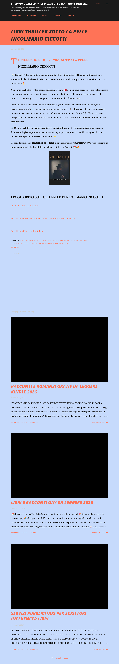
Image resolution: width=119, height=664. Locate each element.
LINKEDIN (69, 15)
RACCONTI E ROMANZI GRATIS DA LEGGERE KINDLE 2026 (54, 389)
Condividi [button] (15, 247)
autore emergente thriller (31, 240)
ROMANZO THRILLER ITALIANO (57, 243)
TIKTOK (43, 15)
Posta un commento (29, 422)
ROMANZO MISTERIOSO (19, 243)
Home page (15, 15)
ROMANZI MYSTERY (83, 240)
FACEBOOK (56, 15)
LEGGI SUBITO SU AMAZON (25, 205)
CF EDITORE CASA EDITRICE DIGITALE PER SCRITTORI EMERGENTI (49, 4)
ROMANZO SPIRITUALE (37, 243)
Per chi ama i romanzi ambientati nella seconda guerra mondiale (43, 218)
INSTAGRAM (30, 15)
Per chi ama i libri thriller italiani (27, 231)
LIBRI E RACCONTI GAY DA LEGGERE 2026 (52, 502)
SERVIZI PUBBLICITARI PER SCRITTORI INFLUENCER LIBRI (48, 616)
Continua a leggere (100, 422)
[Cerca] (98, 4)
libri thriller (48, 240)
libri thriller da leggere (65, 240)
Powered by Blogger (59, 658)
